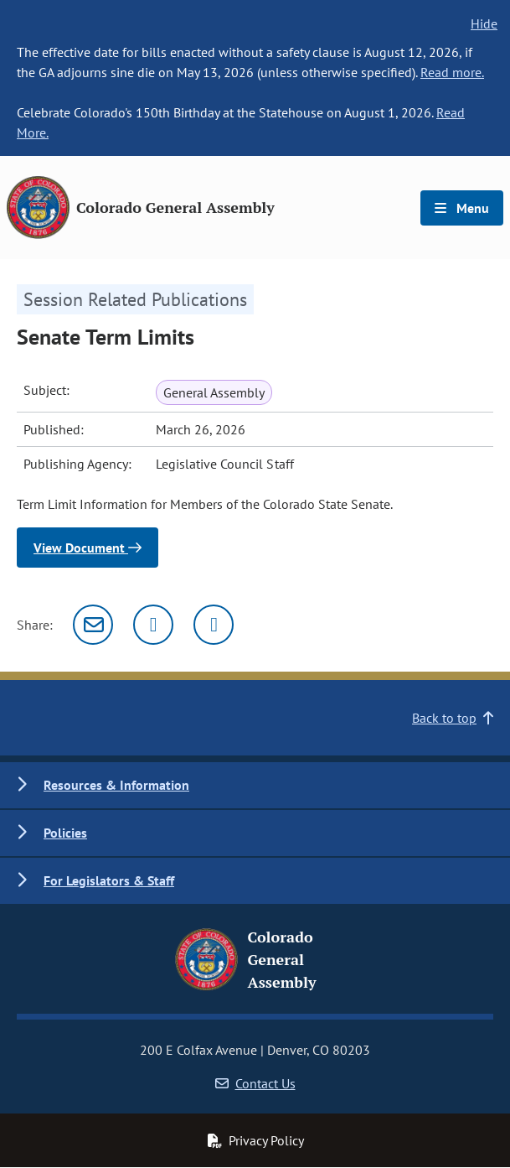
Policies (65, 832)
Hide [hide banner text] (484, 23)
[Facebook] (213, 625)
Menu (462, 208)
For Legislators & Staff (109, 880)
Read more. (452, 72)
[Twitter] (153, 625)
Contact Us (255, 1083)
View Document (87, 547)
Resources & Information (116, 784)
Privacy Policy (255, 1140)
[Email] (93, 625)
